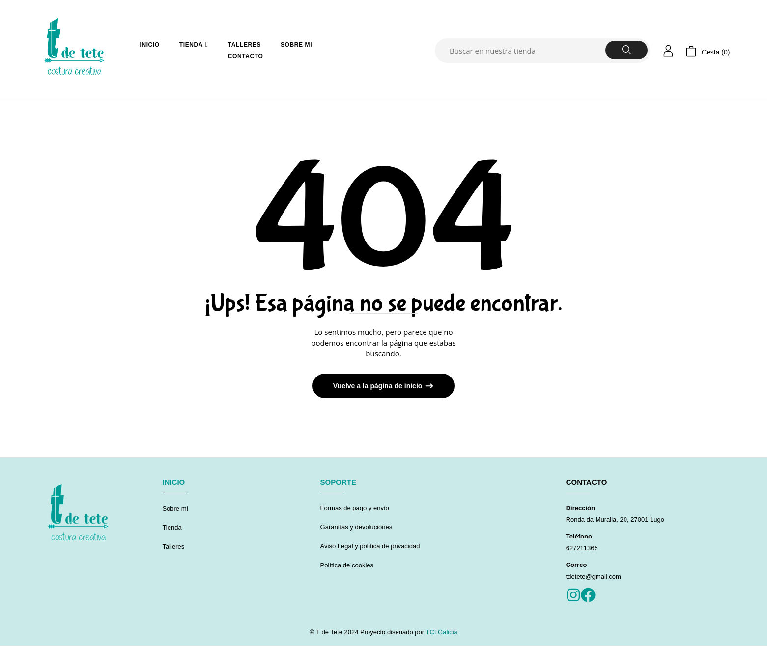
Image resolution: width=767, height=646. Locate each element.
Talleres (173, 546)
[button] (708, 50)
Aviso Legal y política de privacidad (370, 546)
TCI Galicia (440, 632)
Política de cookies (346, 565)
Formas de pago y (346, 507)
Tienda (171, 527)
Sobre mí (175, 508)
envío (380, 507)
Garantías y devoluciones (357, 527)
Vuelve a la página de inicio (378, 386)
